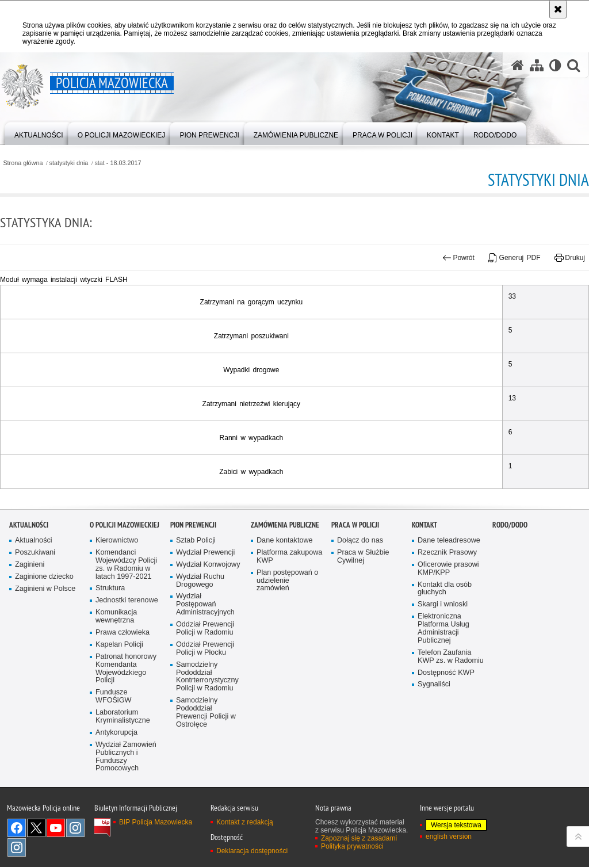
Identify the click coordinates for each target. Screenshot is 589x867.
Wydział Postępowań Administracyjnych (205, 662)
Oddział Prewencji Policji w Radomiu (205, 686)
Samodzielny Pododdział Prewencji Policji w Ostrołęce (206, 770)
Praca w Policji (355, 583)
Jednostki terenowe (126, 658)
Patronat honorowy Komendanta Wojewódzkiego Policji (125, 727)
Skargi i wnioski (443, 662)
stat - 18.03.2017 (117, 163)
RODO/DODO (509, 583)
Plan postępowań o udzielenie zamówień (287, 639)
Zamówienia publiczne (285, 583)
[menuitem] (39, 132)
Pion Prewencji (193, 583)
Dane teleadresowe (449, 598)
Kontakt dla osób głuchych (445, 646)
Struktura (110, 646)
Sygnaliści (434, 742)
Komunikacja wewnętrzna (116, 674)
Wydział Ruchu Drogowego (200, 639)
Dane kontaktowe (285, 598)
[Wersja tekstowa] (555, 65)
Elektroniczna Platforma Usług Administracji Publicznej (443, 686)
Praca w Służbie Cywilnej (363, 614)
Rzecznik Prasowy (447, 610)
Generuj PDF (514, 257)
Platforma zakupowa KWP (289, 614)
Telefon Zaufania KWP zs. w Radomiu (451, 715)
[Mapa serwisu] (537, 65)
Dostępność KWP (446, 730)
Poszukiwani (35, 610)
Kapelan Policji (119, 702)
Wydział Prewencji (205, 610)
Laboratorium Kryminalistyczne (122, 774)
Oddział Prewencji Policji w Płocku (205, 707)
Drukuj (569, 257)
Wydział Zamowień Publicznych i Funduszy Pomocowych (125, 815)
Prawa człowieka (122, 690)
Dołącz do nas (360, 598)
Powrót (458, 257)
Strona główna (23, 163)
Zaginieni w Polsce (45, 646)
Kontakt (424, 583)
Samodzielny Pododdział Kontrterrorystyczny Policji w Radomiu (207, 735)
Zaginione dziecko (44, 635)
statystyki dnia (69, 163)
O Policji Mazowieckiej (124, 583)
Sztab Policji (196, 598)
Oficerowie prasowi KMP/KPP (448, 627)
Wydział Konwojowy (208, 623)
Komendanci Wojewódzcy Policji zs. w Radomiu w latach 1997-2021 (126, 623)
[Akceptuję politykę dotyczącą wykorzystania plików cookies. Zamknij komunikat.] (558, 9)
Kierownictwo (116, 598)
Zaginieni (29, 623)
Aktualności (28, 583)
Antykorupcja (116, 791)
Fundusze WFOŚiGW (113, 754)
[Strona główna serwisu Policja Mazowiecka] (517, 65)
